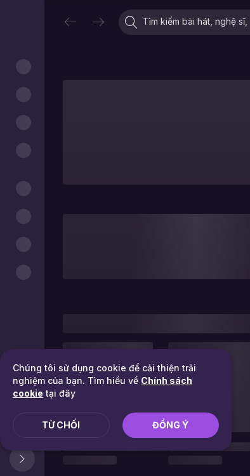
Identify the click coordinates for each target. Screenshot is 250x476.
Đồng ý (170, 425)
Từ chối (61, 425)
